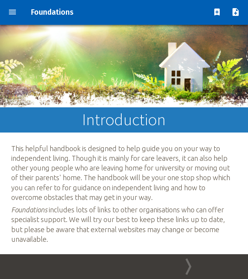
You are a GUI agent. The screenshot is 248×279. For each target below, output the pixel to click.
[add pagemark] (217, 12)
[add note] (235, 12)
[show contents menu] (12, 12)
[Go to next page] (186, 266)
